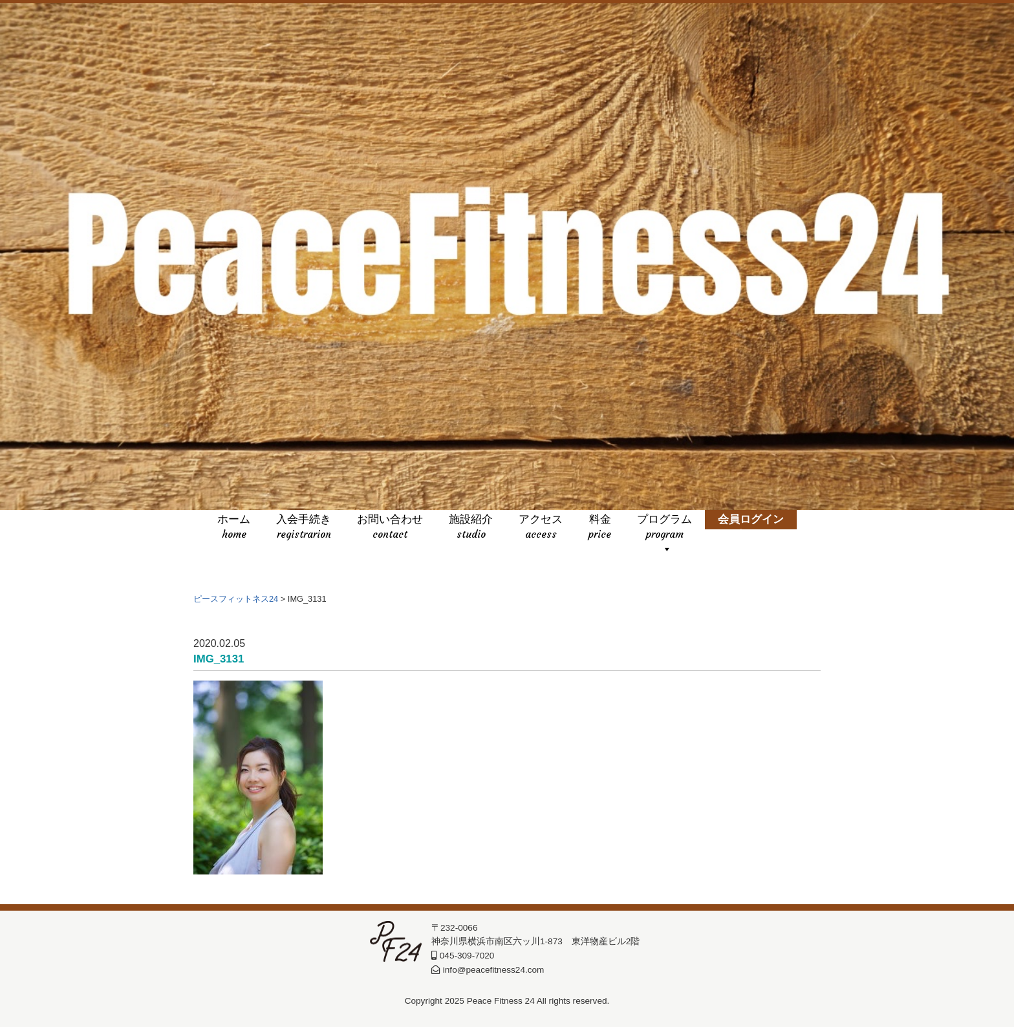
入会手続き (303, 528)
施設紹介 (471, 528)
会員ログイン (751, 528)
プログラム (664, 528)
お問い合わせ (390, 528)
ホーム (233, 528)
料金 (599, 528)
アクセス (541, 528)
